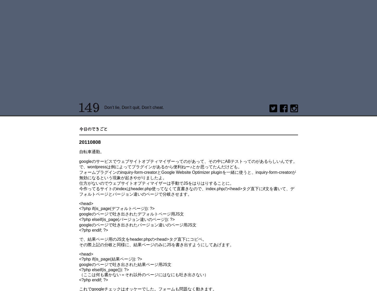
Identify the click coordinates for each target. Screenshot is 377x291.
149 (89, 107)
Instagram (294, 108)
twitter (273, 108)
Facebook (284, 108)
